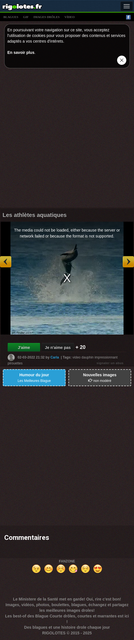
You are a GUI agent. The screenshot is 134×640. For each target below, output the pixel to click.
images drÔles (46, 17)
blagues (10, 17)
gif (26, 17)
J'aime (24, 347)
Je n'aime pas (58, 347)
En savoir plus (20, 52)
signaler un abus (110, 363)
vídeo (69, 17)
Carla (54, 357)
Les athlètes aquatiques (35, 215)
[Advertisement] (67, 139)
